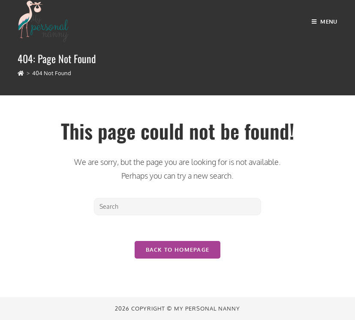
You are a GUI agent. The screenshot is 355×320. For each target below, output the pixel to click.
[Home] (21, 73)
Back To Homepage (178, 249)
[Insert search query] (177, 206)
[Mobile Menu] (324, 21)
